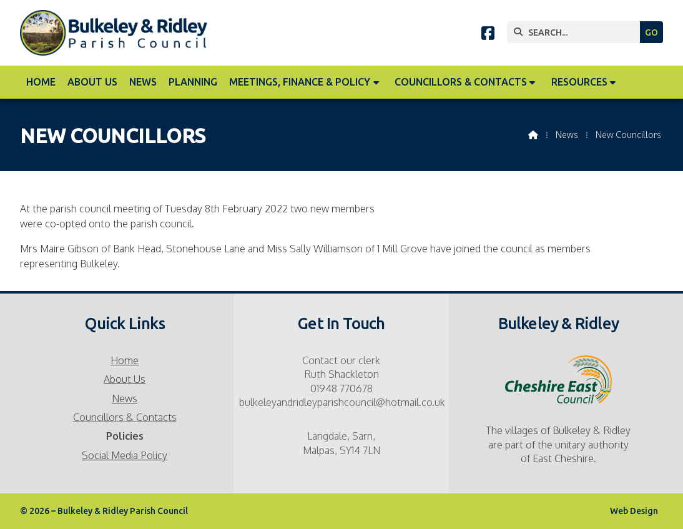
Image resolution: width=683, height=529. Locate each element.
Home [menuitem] (41, 81)
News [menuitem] (143, 81)
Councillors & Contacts (125, 417)
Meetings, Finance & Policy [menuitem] (299, 81)
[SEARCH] (576, 32)
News (567, 134)
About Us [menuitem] (92, 81)
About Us (124, 379)
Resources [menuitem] (579, 81)
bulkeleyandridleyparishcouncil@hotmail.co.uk (342, 402)
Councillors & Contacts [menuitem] (461, 81)
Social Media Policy (124, 455)
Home (125, 360)
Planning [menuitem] (193, 81)
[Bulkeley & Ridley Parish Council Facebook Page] (487, 35)
